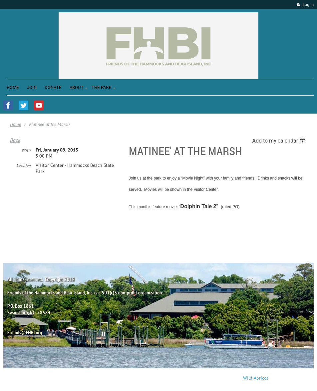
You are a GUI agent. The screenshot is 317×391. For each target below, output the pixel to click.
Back (15, 140)
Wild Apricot (255, 378)
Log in (308, 4)
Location (24, 165)
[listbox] (279, 141)
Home (15, 124)
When (26, 150)
